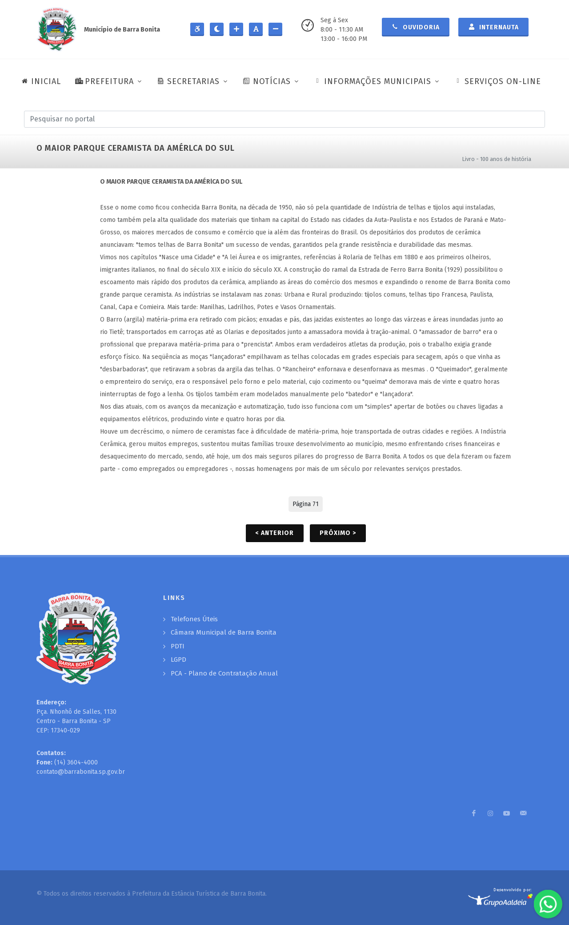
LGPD (178, 660)
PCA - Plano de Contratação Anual (224, 673)
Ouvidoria (416, 26)
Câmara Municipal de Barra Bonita (223, 632)
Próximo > (338, 533)
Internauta (493, 26)
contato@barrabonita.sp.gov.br (80, 772)
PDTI (177, 646)
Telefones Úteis (194, 619)
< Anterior (275, 533)
